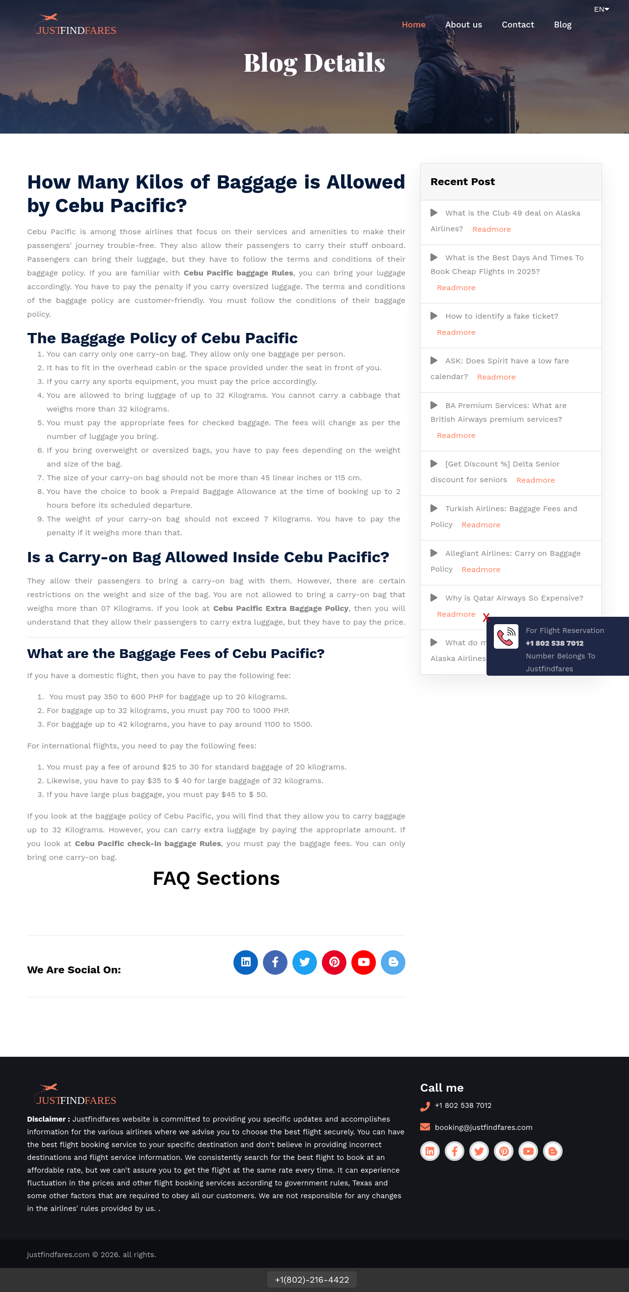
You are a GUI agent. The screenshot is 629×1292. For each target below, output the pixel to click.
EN (601, 9)
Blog (563, 24)
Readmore (491, 229)
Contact (518, 24)
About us (463, 24)
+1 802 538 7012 (463, 1105)
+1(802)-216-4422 (312, 1279)
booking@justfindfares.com (484, 1127)
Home (414, 24)
